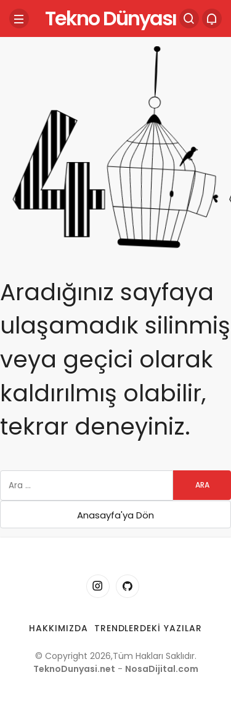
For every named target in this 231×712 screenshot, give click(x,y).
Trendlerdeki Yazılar (148, 628)
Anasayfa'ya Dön (115, 515)
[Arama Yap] (189, 18)
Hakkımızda (58, 628)
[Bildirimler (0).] (212, 18)
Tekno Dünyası (110, 18)
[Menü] (19, 18)
